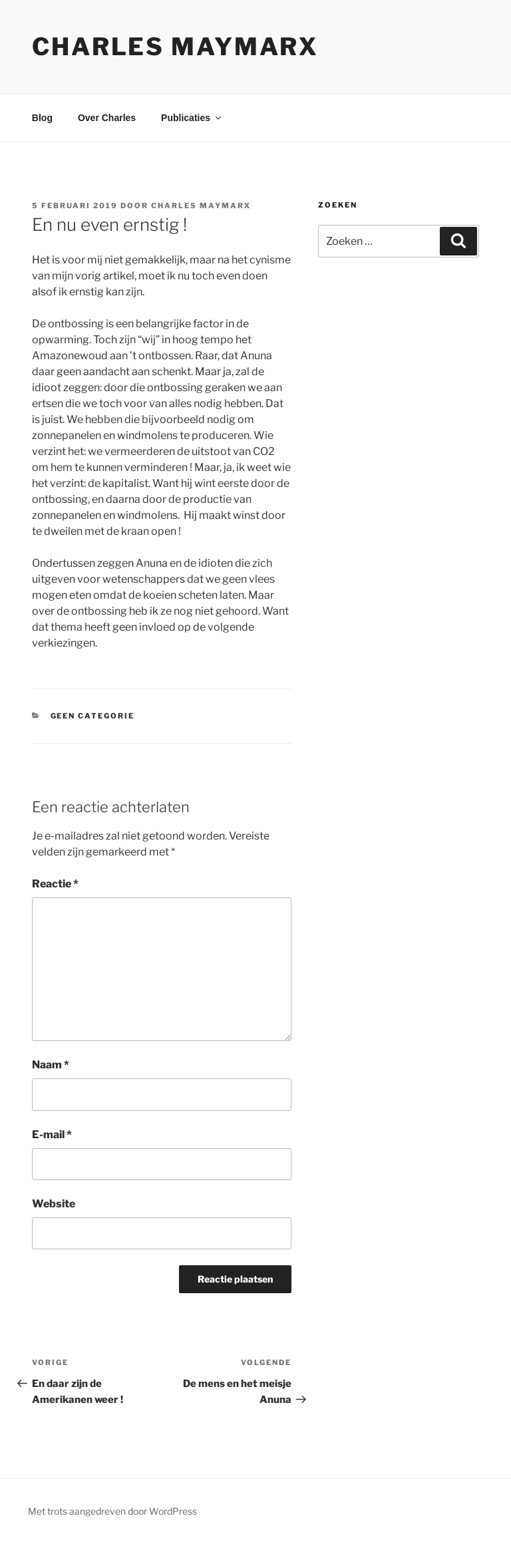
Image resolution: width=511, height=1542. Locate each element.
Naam (50, 1064)
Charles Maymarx (175, 46)
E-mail (52, 1134)
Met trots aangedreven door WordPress (112, 1511)
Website (53, 1203)
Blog (42, 117)
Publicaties (192, 117)
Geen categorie (93, 715)
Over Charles (107, 117)
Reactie (55, 883)
